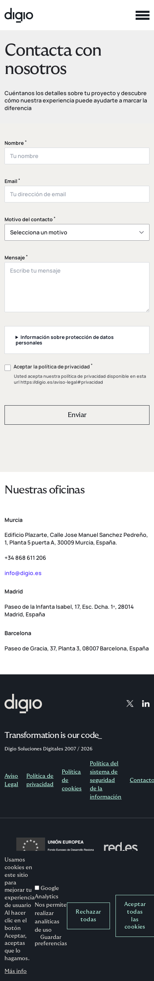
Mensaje (16, 258)
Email (12, 181)
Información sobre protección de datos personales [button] (65, 340)
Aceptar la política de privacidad (53, 367)
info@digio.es (23, 573)
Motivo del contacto (30, 219)
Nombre (16, 143)
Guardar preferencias (51, 949)
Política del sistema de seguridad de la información (105, 780)
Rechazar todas (88, 924)
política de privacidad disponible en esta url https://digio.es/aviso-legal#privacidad (80, 379)
